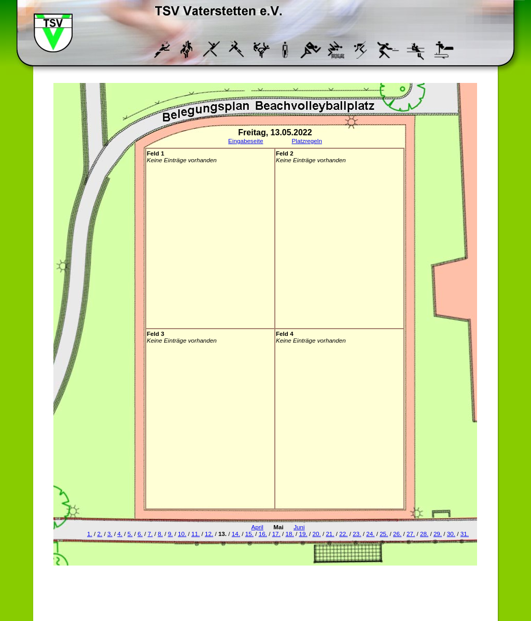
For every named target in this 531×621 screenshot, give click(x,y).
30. (451, 533)
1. (89, 533)
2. (99, 533)
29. (438, 533)
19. (303, 533)
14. (236, 533)
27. (411, 533)
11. (195, 533)
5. (130, 533)
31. (464, 533)
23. (357, 533)
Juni (299, 527)
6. (140, 533)
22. (343, 533)
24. (370, 533)
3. (110, 533)
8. (160, 533)
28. (424, 533)
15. (249, 533)
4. (119, 533)
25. (384, 533)
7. (150, 533)
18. (290, 533)
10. (182, 533)
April (257, 527)
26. (397, 533)
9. (170, 533)
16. (263, 533)
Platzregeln (307, 140)
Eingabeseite (245, 140)
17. (276, 533)
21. (330, 533)
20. (316, 533)
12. (209, 533)
